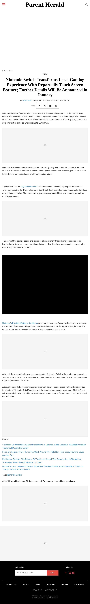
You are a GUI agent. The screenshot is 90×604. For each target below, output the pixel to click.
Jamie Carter (27, 100)
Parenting (11, 585)
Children (51, 585)
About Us (37, 590)
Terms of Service (38, 597)
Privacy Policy (52, 597)
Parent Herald (8, 71)
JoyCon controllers (29, 187)
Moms (26, 585)
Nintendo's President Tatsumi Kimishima (20, 323)
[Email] (56, 106)
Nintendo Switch (14, 475)
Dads (45, 74)
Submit (52, 573)
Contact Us (51, 590)
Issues (64, 585)
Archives (79, 585)
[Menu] (3, 4)
